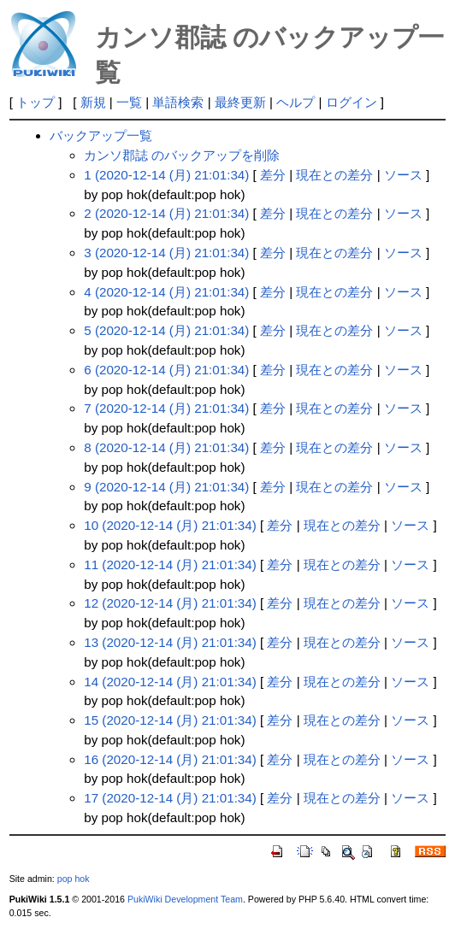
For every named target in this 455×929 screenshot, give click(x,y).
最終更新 (240, 102)
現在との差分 (334, 175)
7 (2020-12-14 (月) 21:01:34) (166, 408)
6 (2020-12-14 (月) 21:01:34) (166, 369)
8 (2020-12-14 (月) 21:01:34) (166, 447)
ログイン (351, 102)
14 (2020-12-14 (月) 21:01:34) (170, 681)
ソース (403, 175)
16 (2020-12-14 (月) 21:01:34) (170, 759)
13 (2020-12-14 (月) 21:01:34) (170, 642)
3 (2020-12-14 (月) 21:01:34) (166, 252)
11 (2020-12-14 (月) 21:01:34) (170, 564)
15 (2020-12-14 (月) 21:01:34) (170, 720)
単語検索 (178, 102)
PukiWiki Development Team (185, 899)
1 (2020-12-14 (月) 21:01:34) (166, 175)
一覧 (129, 102)
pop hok (73, 878)
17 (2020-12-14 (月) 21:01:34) (170, 798)
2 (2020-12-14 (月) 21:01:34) (166, 213)
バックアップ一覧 (101, 135)
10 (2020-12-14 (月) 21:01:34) (170, 525)
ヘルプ (295, 102)
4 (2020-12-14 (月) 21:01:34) (166, 292)
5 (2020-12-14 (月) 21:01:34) (166, 330)
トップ (35, 102)
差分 (273, 175)
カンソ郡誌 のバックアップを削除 (182, 155)
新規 (93, 102)
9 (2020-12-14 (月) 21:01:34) (166, 486)
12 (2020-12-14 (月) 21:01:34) (170, 603)
